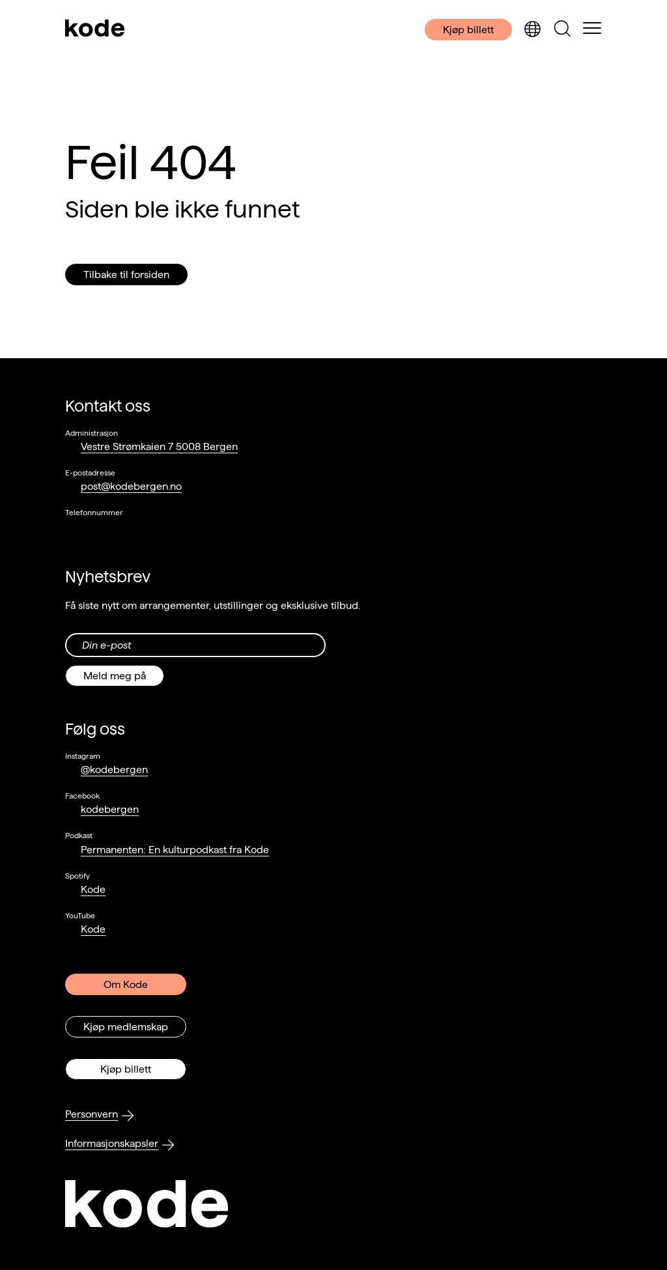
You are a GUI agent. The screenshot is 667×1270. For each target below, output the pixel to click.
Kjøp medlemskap (125, 1026)
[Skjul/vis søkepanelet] (562, 29)
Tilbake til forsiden (126, 274)
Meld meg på (114, 675)
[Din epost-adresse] (195, 645)
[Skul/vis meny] (592, 29)
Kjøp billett (468, 29)
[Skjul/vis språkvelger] (532, 29)
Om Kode (126, 984)
